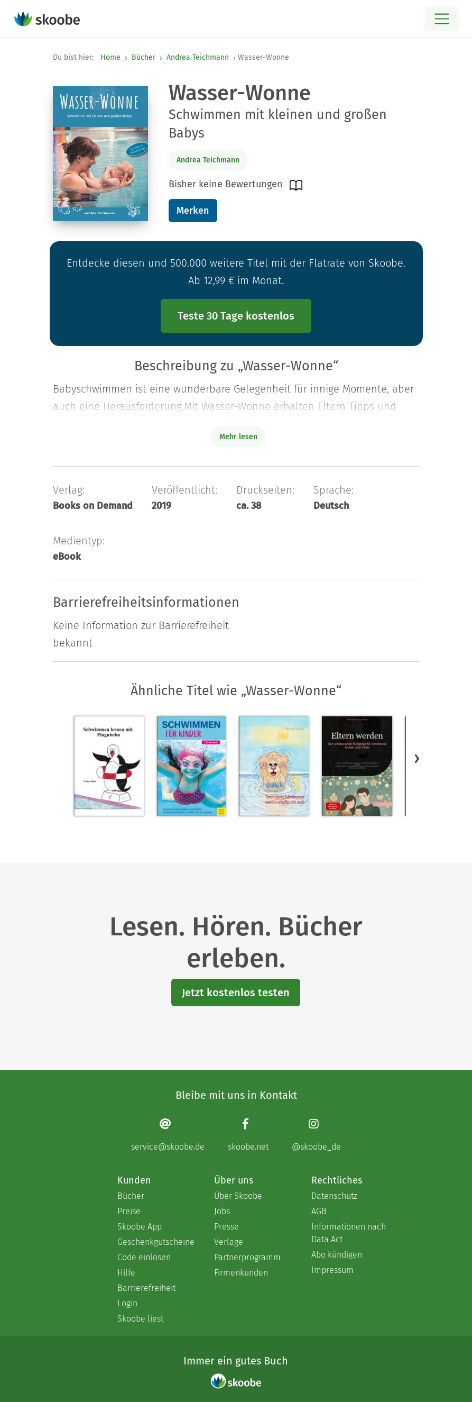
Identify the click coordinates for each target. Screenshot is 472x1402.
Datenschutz (334, 1196)
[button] (417, 758)
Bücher (143, 57)
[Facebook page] (248, 1134)
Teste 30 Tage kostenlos (236, 315)
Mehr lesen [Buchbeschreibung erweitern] (238, 436)
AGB (319, 1211)
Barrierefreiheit (146, 1288)
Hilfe (126, 1273)
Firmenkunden (241, 1273)
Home (110, 57)
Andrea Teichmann (197, 57)
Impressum (332, 1270)
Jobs (222, 1211)
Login (127, 1303)
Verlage (228, 1242)
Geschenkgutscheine (155, 1242)
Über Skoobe (238, 1196)
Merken (193, 210)
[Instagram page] (316, 1134)
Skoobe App (139, 1227)
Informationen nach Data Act (348, 1233)
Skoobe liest (140, 1319)
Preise (129, 1211)
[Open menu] (441, 18)
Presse (226, 1227)
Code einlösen (144, 1257)
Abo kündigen (336, 1255)
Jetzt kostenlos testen (236, 992)
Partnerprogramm (247, 1257)
